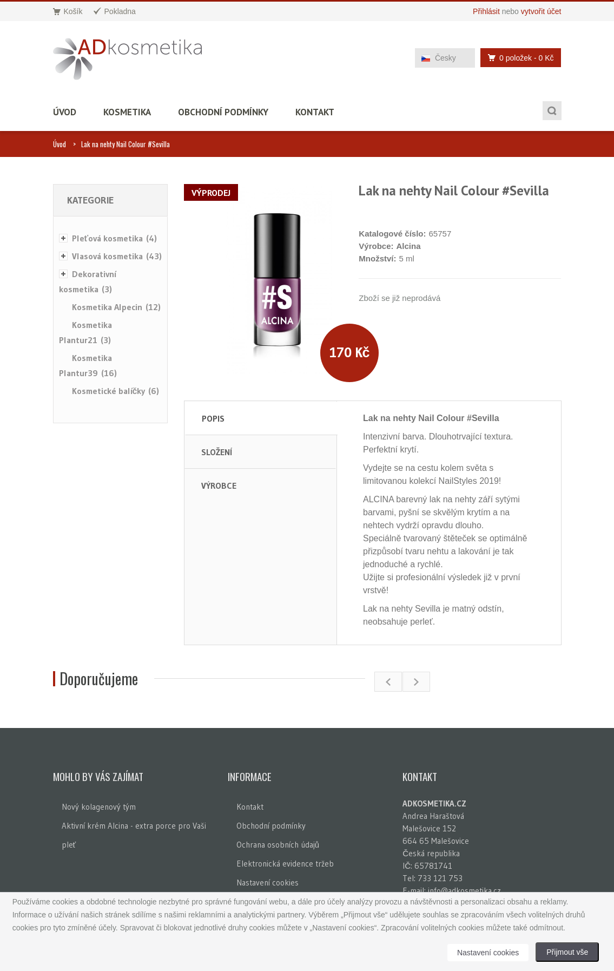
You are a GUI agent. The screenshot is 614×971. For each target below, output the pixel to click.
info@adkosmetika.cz (464, 890)
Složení (216, 452)
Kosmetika (127, 112)
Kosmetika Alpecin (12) (116, 306)
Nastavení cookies (267, 882)
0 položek (517, 57)
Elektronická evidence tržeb (285, 863)
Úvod (64, 112)
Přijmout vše (567, 952)
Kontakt (314, 112)
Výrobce (218, 485)
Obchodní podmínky (223, 112)
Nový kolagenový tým (99, 807)
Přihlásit (486, 11)
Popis (213, 418)
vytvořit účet (541, 11)
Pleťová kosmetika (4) (114, 238)
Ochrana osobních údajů (277, 844)
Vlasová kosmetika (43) (117, 256)
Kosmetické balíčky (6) (116, 390)
